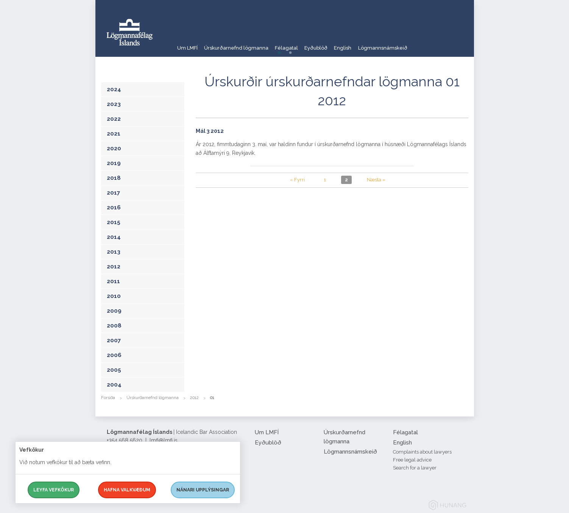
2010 (114, 296)
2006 (114, 355)
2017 (113, 192)
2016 (114, 207)
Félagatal (303, 43)
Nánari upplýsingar (202, 490)
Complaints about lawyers (422, 452)
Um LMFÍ (187, 43)
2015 (113, 222)
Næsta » (376, 179)
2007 (114, 340)
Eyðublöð (339, 43)
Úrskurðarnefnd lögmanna (244, 43)
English (373, 43)
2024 (114, 89)
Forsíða (108, 397)
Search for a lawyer (414, 468)
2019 (114, 163)
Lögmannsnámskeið (420, 43)
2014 (114, 237)
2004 (114, 384)
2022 (114, 118)
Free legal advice (412, 460)
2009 (114, 310)
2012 (113, 266)
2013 (113, 251)
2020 (114, 148)
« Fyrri (297, 179)
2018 (114, 178)
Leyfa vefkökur (53, 490)
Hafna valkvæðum (127, 490)
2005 (114, 369)
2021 (113, 133)
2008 (114, 325)
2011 (113, 281)
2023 (114, 104)
